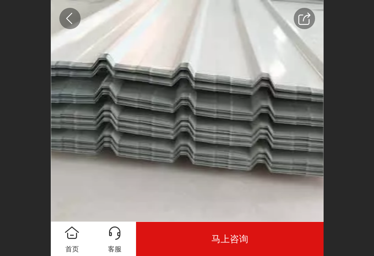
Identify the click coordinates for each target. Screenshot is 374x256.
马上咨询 (229, 239)
